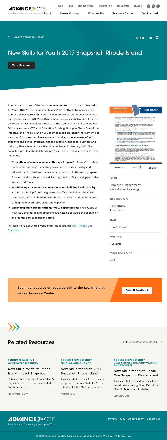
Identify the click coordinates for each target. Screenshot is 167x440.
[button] (138, 6)
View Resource (21, 65)
